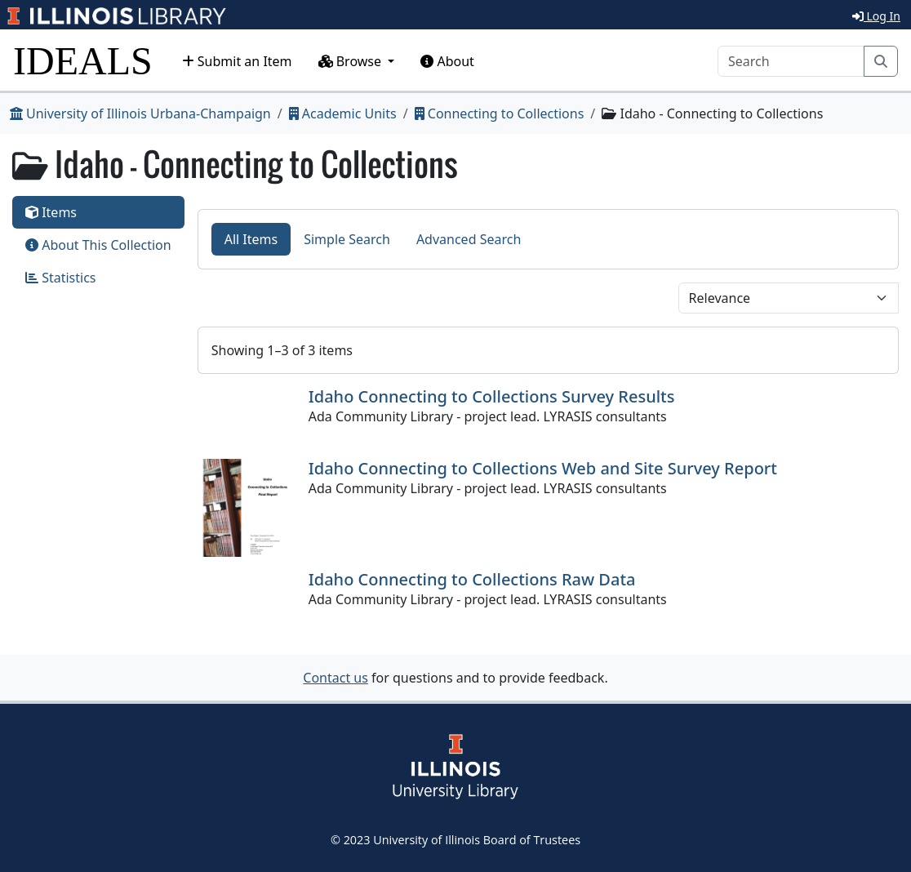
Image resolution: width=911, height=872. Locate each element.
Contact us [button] (335, 678)
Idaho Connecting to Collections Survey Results (492, 396)
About (447, 61)
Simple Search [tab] (347, 239)
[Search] (791, 61)
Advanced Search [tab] (468, 239)
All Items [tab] (251, 239)
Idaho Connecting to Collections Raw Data (472, 579)
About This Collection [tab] (98, 245)
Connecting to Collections (499, 113)
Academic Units (343, 113)
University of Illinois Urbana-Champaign (140, 113)
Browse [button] (351, 61)
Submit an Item (237, 61)
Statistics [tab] (60, 278)
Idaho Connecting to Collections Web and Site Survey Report (543, 468)
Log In (876, 16)
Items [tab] (51, 212)
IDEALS (83, 60)
